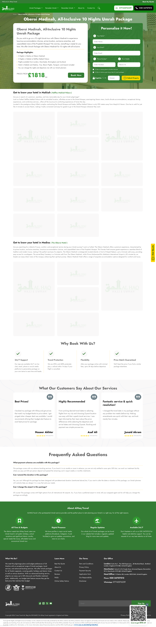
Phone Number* (100, 59)
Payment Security (85, 570)
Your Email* (98, 47)
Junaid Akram (133, 432)
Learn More (59, 558)
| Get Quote (153, 252)
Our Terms (83, 558)
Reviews (57, 574)
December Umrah (67, 8)
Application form (85, 574)
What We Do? (11, 558)
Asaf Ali (92, 432)
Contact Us (91, 8)
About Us (81, 8)
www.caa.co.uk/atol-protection (86, 625)
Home (14, 14)
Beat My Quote (148, 2)
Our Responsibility (85, 577)
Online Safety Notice (62, 581)
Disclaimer (82, 581)
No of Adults (123, 59)
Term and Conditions (86, 564)
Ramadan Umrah (51, 8)
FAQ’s (56, 577)
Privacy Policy (84, 567)
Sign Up (141, 603)
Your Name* (99, 36)
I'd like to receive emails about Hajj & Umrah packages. (108, 72)
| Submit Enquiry (131, 78)
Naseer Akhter (44, 432)
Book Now (76, 75)
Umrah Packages (35, 8)
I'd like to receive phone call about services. (105, 69)
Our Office (108, 558)
